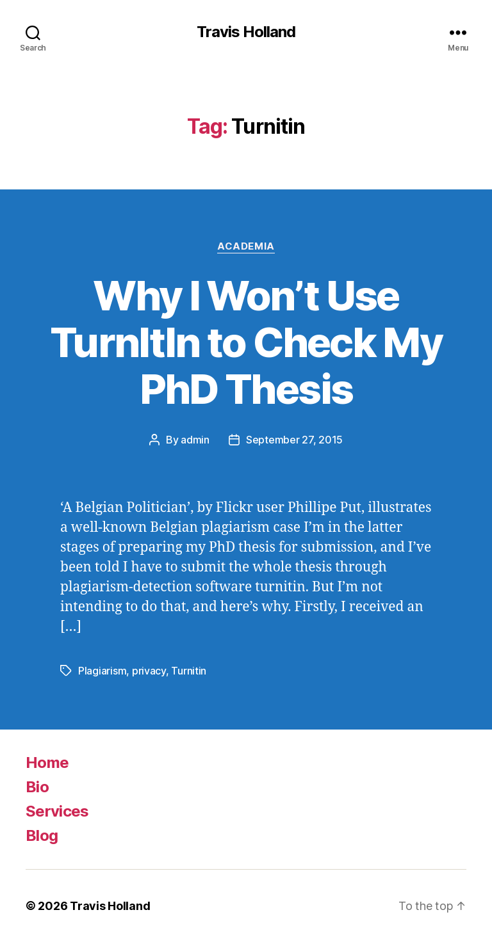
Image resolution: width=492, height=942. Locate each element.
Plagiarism (102, 670)
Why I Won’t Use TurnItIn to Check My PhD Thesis (246, 342)
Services (57, 811)
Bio (37, 787)
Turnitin (188, 670)
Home (47, 762)
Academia (245, 246)
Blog (42, 835)
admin (195, 439)
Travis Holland (246, 32)
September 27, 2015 (294, 439)
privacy (149, 670)
